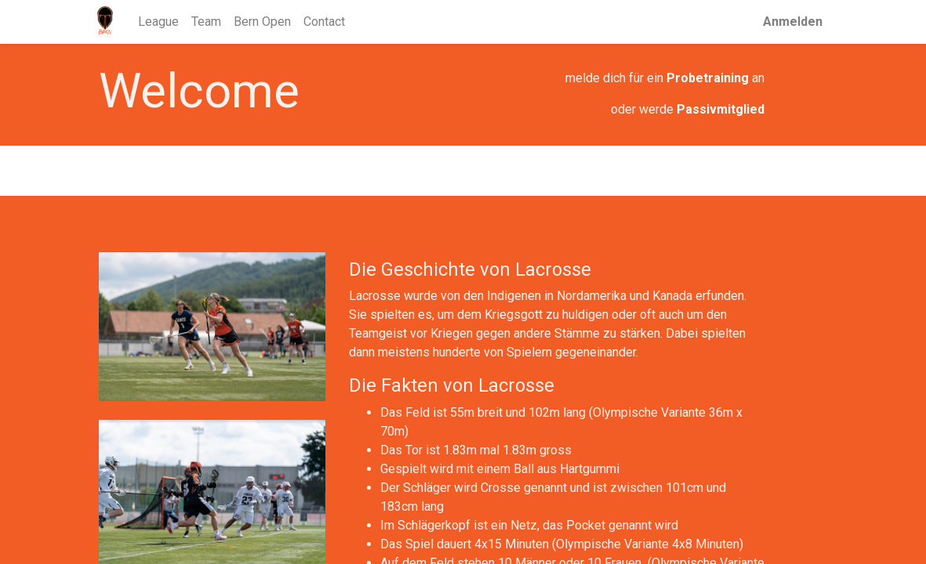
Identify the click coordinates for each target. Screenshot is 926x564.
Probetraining (707, 77)
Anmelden (792, 21)
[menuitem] (159, 22)
